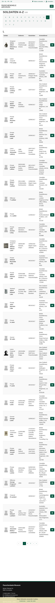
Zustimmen (22, 601)
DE (11, 1)
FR (8, 1)
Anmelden (49, 1)
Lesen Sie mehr (31, 601)
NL (5, 1)
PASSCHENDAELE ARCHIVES (8, 6)
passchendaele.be (10, 597)
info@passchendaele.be (11, 595)
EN (3, 1)
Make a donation (37, 1)
